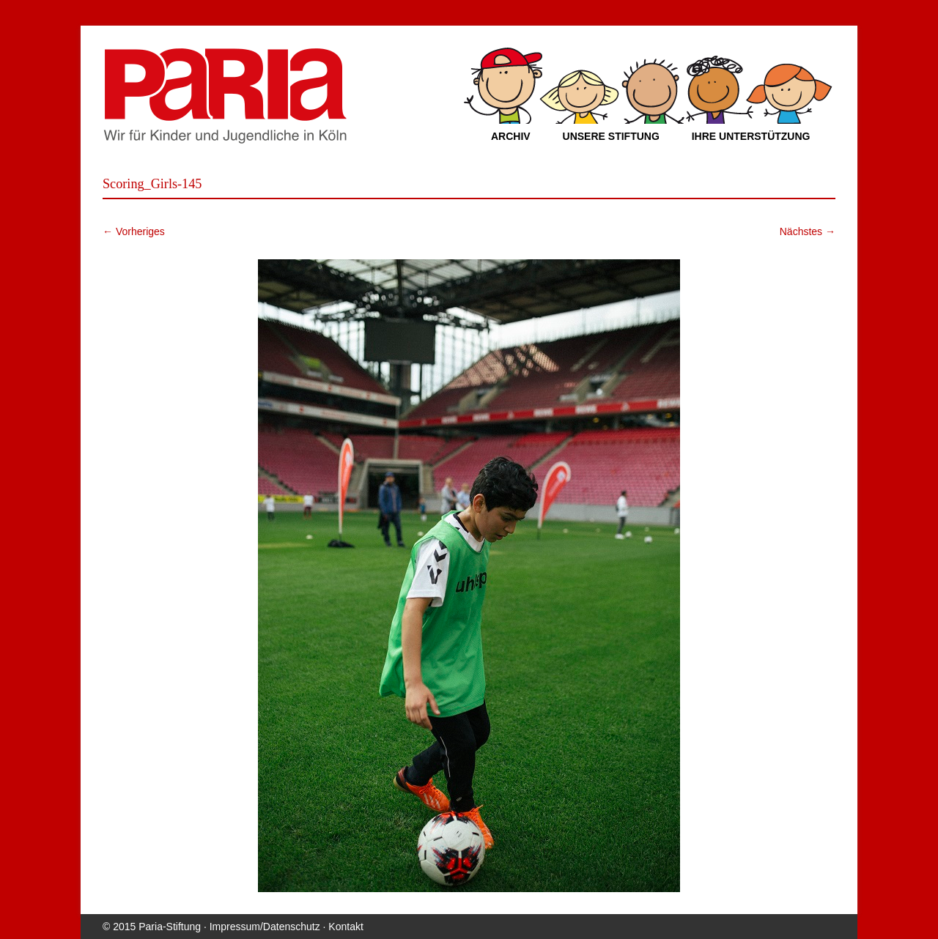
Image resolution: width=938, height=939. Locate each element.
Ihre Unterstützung (751, 136)
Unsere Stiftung (611, 136)
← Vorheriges (134, 231)
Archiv (511, 136)
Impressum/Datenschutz (265, 926)
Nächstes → (807, 231)
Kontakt (345, 926)
